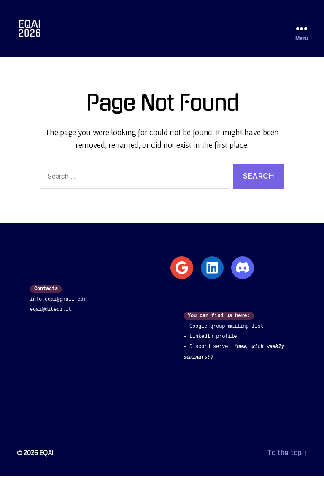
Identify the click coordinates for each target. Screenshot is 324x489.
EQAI (46, 465)
